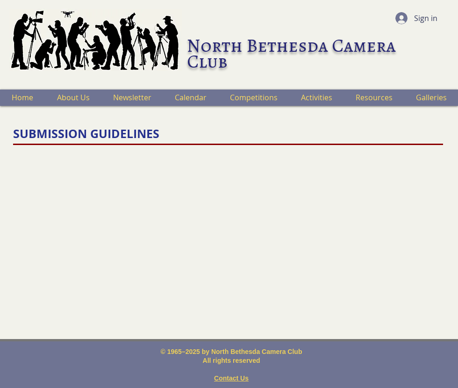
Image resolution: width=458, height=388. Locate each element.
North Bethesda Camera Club (291, 53)
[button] (73, 98)
